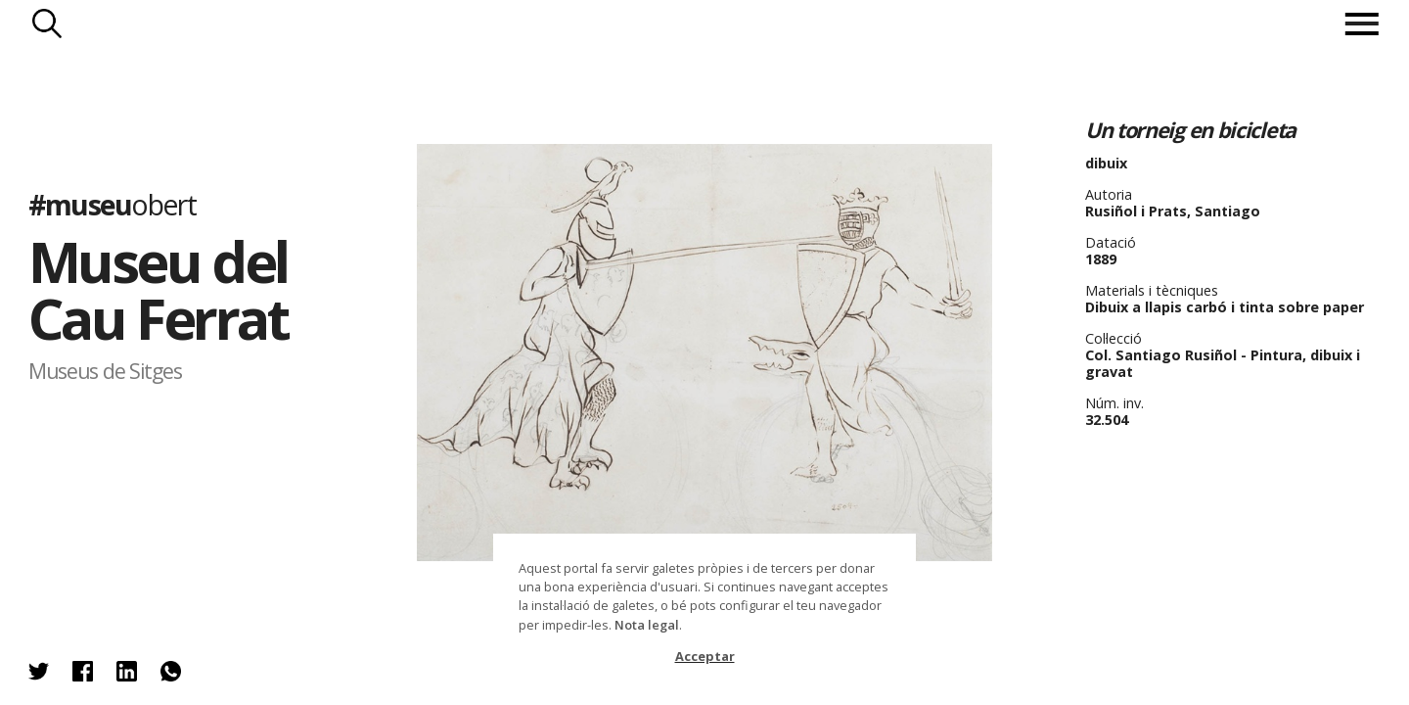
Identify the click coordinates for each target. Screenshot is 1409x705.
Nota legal (646, 625)
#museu (112, 203)
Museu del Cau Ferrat (158, 289)
